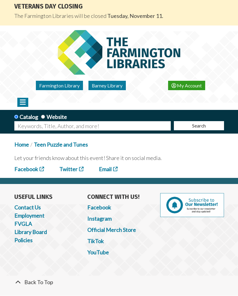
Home (21, 144)
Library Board (30, 232)
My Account (186, 85)
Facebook (26, 169)
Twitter (68, 169)
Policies (23, 240)
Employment (29, 215)
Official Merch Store (111, 229)
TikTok (95, 241)
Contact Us (27, 207)
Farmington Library (59, 85)
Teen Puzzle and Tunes (61, 144)
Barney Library (107, 85)
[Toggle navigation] (23, 102)
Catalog (28, 117)
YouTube (98, 252)
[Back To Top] (119, 282)
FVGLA (23, 223)
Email (105, 169)
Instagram (99, 218)
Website (57, 117)
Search (199, 125)
